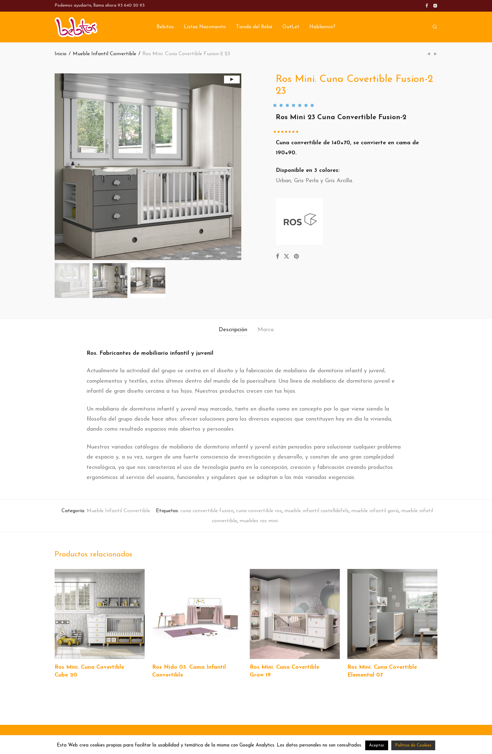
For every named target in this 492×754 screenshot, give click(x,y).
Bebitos (165, 27)
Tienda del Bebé (254, 27)
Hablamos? (322, 27)
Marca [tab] (266, 330)
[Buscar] (434, 27)
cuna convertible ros (259, 510)
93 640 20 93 (131, 5)
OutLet (290, 27)
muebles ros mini (258, 520)
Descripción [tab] (233, 330)
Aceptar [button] (376, 745)
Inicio (61, 53)
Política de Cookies (413, 745)
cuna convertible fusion (206, 510)
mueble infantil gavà (374, 510)
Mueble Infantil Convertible (104, 53)
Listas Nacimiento (205, 27)
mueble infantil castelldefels (316, 510)
